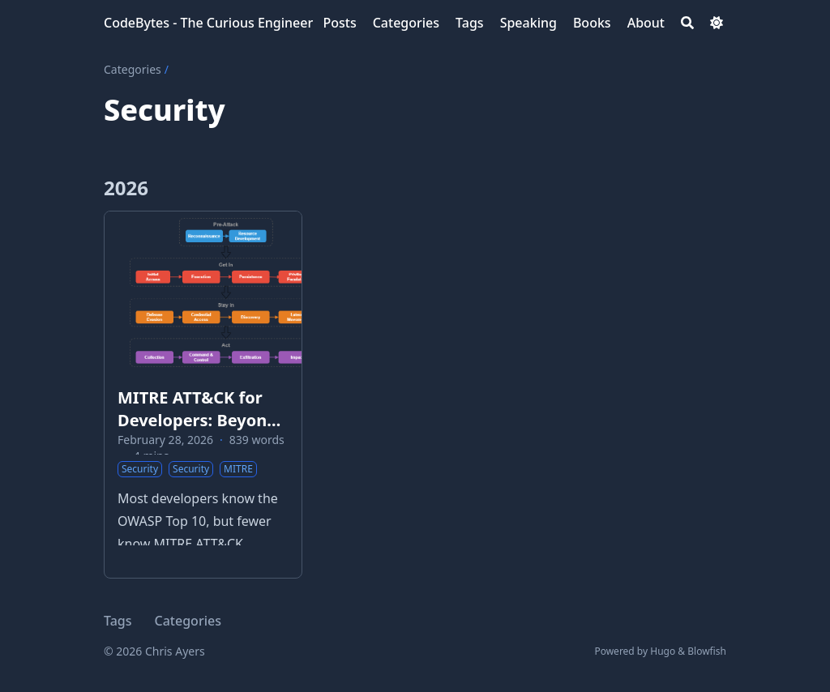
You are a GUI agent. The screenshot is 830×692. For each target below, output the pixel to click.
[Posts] (339, 22)
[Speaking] (528, 22)
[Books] (592, 22)
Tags (118, 621)
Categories (132, 69)
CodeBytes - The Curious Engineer (208, 23)
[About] (646, 22)
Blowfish (706, 651)
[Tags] (470, 22)
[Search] (687, 22)
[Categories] (406, 22)
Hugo (662, 651)
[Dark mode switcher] (716, 22)
